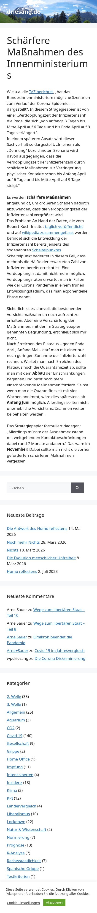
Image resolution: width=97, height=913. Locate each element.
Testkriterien (18, 876)
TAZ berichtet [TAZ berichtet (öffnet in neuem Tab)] (41, 91)
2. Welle (14, 696)
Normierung (18, 837)
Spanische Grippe (23, 868)
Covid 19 (14, 735)
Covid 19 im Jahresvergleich (60, 650)
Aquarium (16, 720)
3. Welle (14, 704)
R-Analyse (16, 853)
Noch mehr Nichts (23, 542)
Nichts (12, 550)
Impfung (15, 766)
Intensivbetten (20, 774)
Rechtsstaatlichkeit (24, 860)
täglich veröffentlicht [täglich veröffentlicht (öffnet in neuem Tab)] (64, 226)
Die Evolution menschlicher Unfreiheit (41, 557)
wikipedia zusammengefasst (48, 232)
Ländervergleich (21, 806)
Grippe (13, 751)
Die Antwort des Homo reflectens (37, 528)
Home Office (18, 759)
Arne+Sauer (17, 650)
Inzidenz (14, 782)
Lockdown (16, 821)
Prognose (15, 845)
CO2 (10, 727)
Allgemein (16, 712)
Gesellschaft (18, 743)
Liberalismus (18, 813)
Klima (12, 790)
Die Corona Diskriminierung (60, 658)
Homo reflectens (22, 571)
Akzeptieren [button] (54, 902)
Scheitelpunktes (46, 250)
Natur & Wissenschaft (26, 829)
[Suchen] (77, 488)
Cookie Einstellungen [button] (23, 903)
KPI (10, 798)
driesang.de (23, 11)
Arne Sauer (17, 637)
